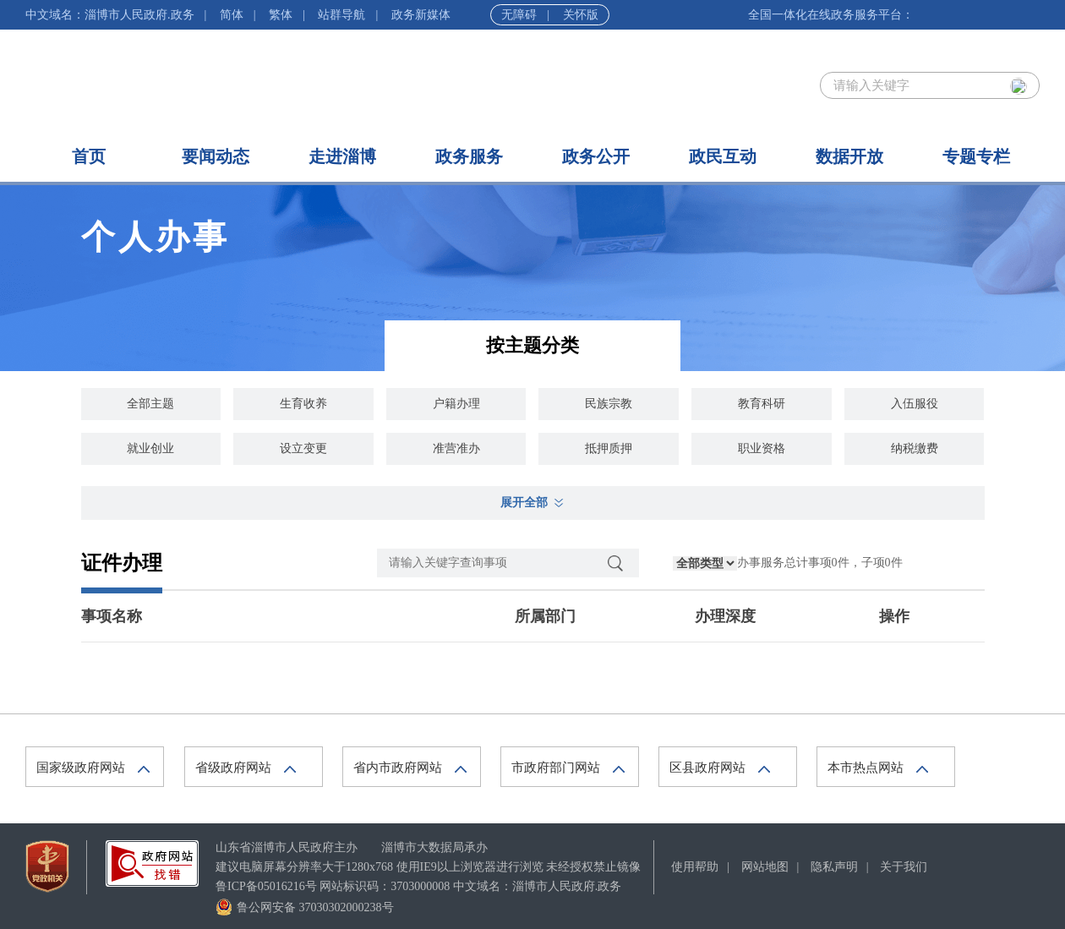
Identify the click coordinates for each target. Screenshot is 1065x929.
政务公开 (596, 156)
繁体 (280, 14)
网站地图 (765, 867)
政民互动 (722, 156)
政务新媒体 (421, 14)
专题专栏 (976, 156)
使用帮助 (694, 867)
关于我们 (903, 867)
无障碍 (519, 14)
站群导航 (341, 14)
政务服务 (469, 156)
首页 (89, 156)
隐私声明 (834, 867)
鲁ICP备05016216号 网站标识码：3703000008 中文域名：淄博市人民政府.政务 (418, 886)
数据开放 (849, 156)
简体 (231, 14)
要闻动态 (215, 156)
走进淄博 (342, 156)
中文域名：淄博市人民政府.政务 (109, 14)
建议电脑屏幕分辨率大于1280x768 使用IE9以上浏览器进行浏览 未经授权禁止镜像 (428, 867)
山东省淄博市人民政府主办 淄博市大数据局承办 (352, 847)
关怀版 (580, 14)
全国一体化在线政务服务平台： (831, 14)
